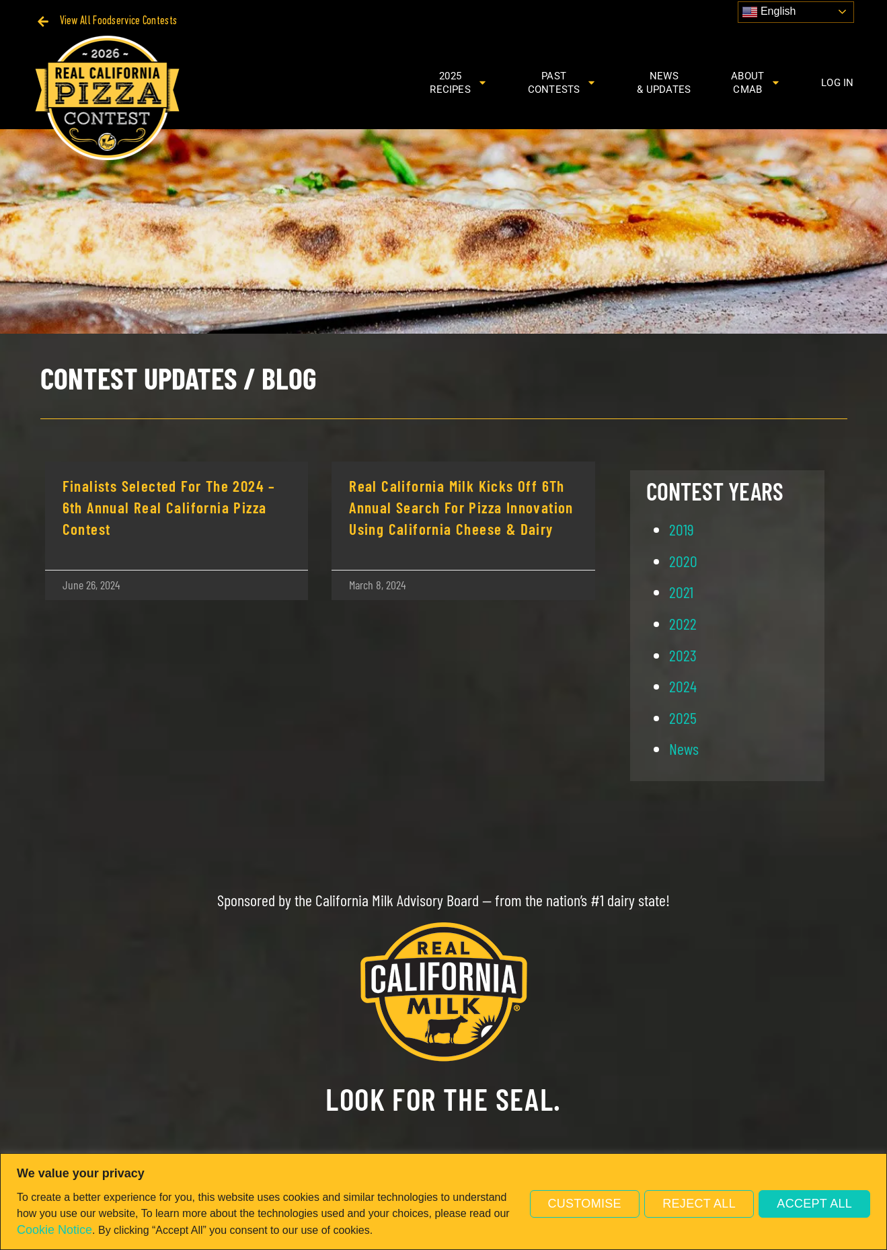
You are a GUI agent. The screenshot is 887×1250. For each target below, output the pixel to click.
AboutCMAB (756, 83)
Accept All (813, 1203)
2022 (683, 623)
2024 (683, 686)
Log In (837, 83)
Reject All (697, 1203)
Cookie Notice (54, 1230)
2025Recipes (458, 83)
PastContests (562, 83)
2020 (683, 561)
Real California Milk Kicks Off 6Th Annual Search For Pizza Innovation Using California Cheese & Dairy (461, 507)
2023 (683, 655)
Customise (580, 1203)
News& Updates (664, 83)
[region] (443, 1201)
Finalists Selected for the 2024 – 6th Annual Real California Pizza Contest (169, 507)
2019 (681, 529)
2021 (681, 591)
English (769, 12)
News (684, 748)
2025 (683, 717)
